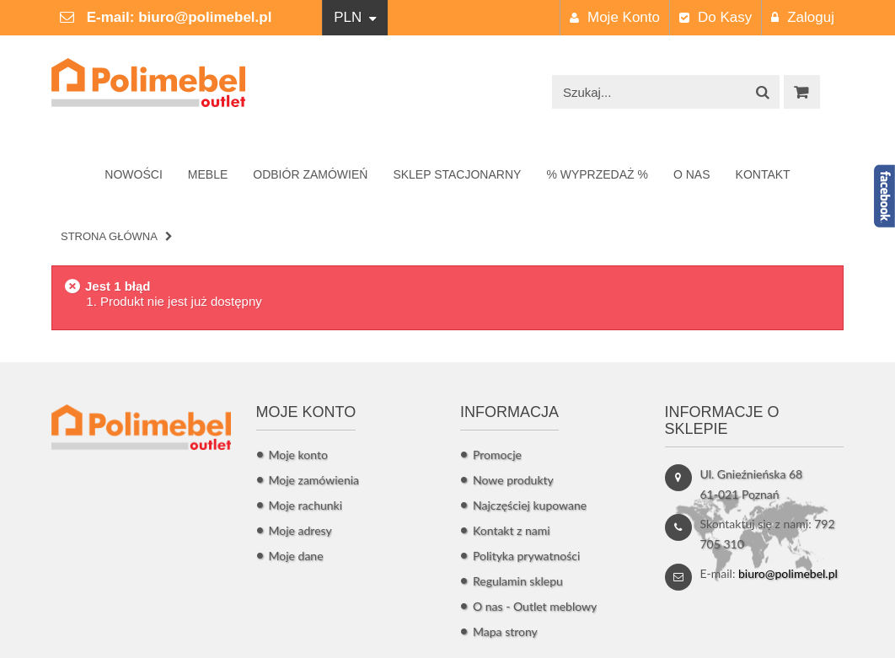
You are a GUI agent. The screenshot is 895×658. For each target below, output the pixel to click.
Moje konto (615, 17)
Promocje (497, 454)
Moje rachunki (306, 505)
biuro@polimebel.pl (204, 17)
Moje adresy (300, 530)
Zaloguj (802, 17)
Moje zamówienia (314, 480)
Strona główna (109, 236)
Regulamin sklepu (518, 581)
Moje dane (296, 555)
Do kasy (715, 17)
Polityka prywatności (526, 555)
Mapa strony (505, 631)
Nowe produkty (513, 480)
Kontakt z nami (511, 530)
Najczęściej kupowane (530, 505)
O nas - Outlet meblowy (535, 606)
